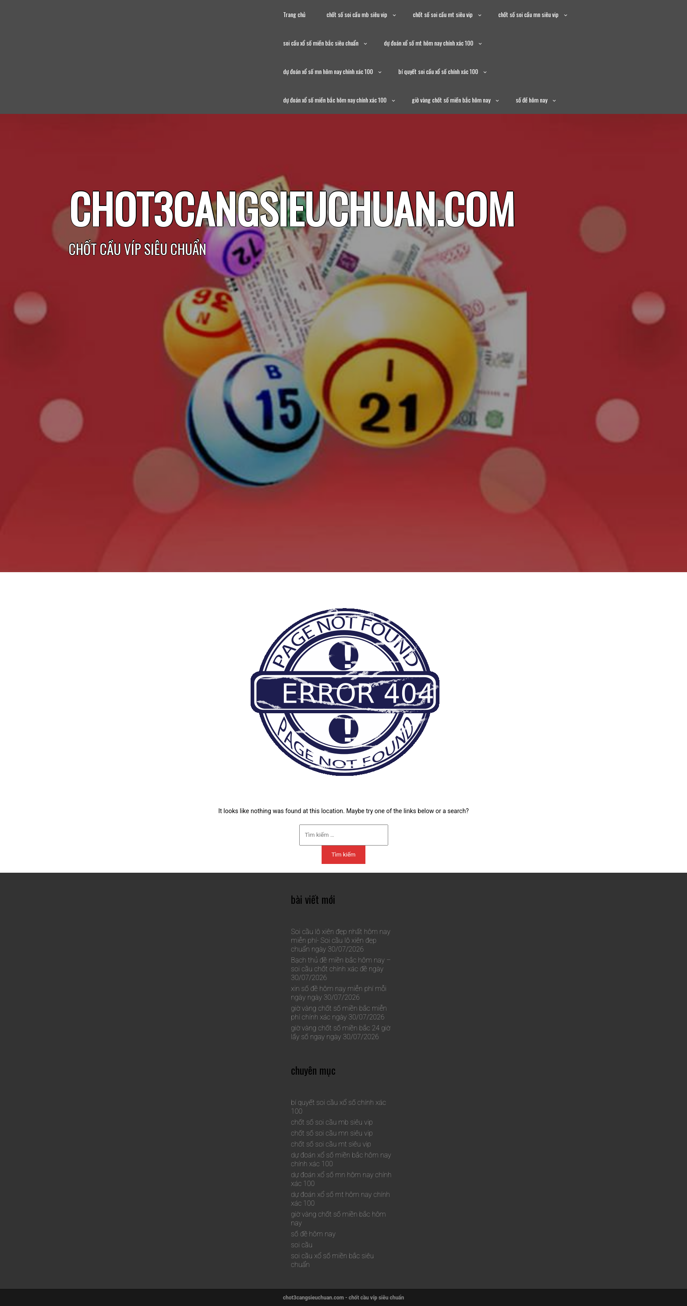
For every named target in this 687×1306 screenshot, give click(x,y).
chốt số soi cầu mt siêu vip (443, 14)
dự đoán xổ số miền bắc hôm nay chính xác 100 (334, 99)
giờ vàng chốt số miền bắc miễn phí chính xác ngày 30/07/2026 (339, 1012)
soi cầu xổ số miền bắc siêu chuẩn (320, 42)
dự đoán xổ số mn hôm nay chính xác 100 (328, 71)
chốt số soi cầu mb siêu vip (356, 14)
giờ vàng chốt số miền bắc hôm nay (451, 99)
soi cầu (301, 1245)
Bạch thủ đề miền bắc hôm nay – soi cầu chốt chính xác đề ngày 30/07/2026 (341, 969)
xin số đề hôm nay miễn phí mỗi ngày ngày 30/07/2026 (338, 993)
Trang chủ (294, 14)
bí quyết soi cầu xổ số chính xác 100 (438, 71)
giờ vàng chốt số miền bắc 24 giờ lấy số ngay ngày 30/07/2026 (340, 1032)
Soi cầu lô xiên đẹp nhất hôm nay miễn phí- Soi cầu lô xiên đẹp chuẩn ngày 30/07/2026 (340, 940)
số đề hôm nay (531, 99)
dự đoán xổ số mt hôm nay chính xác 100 (428, 42)
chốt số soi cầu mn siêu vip (528, 14)
